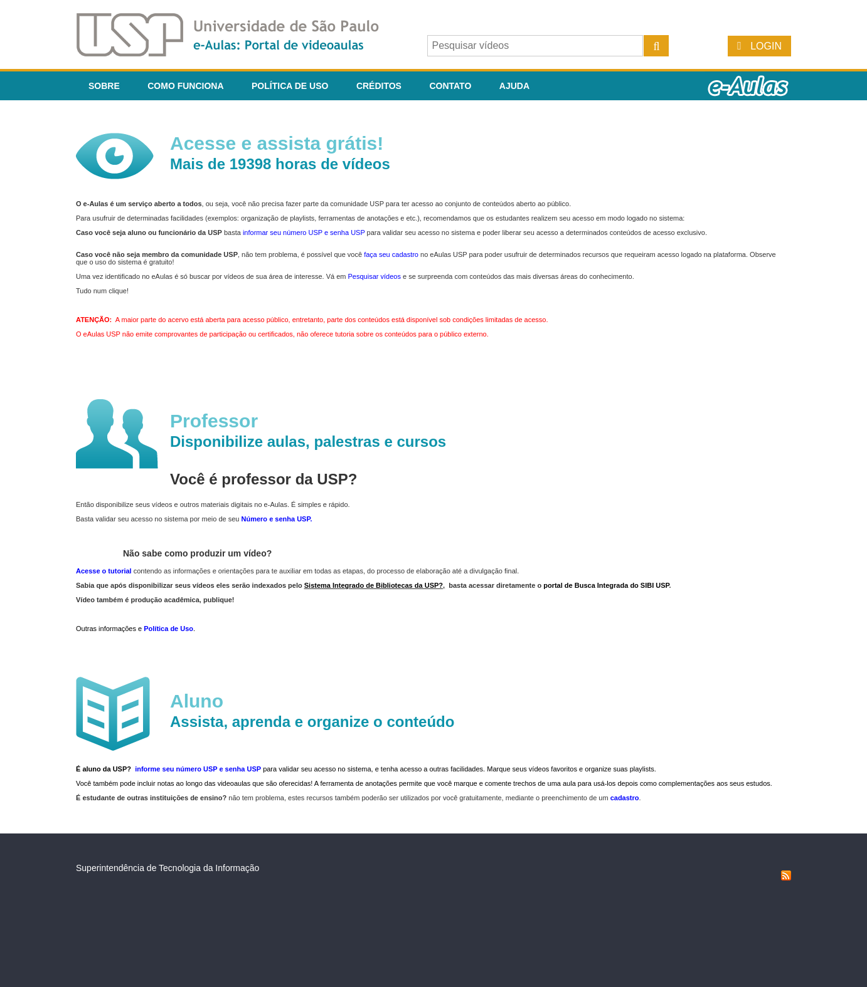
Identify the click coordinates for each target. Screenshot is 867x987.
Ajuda (514, 86)
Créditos (379, 86)
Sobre (104, 86)
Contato (450, 86)
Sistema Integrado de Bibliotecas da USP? (373, 585)
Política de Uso (290, 86)
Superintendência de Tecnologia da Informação (167, 868)
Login (766, 46)
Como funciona (185, 86)
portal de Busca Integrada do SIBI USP (606, 585)
